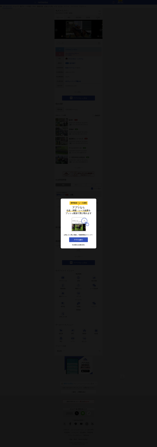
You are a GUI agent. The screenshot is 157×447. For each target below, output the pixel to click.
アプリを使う (78, 240)
